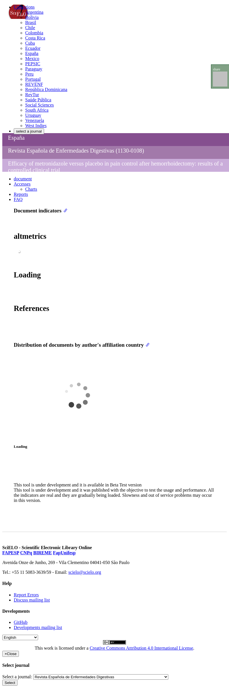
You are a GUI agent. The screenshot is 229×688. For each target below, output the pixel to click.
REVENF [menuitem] (34, 84)
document (23, 178)
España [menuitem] (31, 53)
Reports (21, 194)
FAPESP (10, 552)
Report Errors (26, 594)
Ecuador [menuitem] (32, 48)
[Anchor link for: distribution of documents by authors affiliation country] (146, 344)
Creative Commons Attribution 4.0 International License (141, 648)
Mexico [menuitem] (32, 58)
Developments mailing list (38, 627)
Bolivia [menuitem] (32, 17)
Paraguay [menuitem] (33, 68)
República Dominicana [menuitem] (46, 89)
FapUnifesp (64, 552)
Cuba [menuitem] (30, 43)
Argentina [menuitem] (34, 12)
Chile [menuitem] (30, 27)
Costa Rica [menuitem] (35, 38)
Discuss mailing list (32, 600)
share (216, 69)
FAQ (18, 199)
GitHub (20, 622)
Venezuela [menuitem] (34, 120)
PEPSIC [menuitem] (32, 63)
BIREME (42, 552)
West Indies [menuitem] (36, 125)
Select (10, 683)
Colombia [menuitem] (34, 32)
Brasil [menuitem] (30, 22)
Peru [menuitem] (29, 74)
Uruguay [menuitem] (33, 115)
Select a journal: (17, 676)
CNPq (26, 552)
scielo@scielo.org (84, 572)
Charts (31, 189)
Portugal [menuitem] (33, 79)
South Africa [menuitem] (36, 110)
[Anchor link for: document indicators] (64, 210)
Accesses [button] (22, 184)
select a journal (29, 131)
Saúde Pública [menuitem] (38, 99)
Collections (24, 7)
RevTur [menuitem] (32, 94)
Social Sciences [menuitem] (39, 104)
